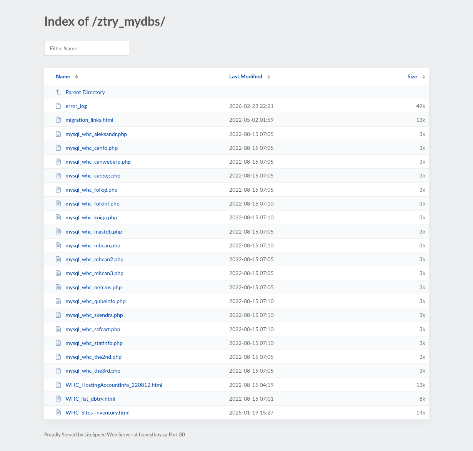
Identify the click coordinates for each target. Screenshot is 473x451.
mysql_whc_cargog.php (87, 175)
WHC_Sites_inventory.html (92, 412)
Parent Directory (80, 92)
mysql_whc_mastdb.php (88, 231)
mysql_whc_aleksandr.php (91, 134)
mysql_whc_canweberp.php (93, 161)
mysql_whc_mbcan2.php (89, 259)
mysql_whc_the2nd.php (88, 356)
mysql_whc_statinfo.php (89, 343)
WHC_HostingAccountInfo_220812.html (108, 384)
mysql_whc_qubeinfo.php (90, 301)
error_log (71, 106)
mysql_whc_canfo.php (86, 147)
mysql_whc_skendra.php (89, 315)
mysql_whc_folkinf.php (87, 203)
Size (412, 76)
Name (63, 76)
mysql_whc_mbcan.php (87, 245)
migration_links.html (84, 119)
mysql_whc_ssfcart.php (87, 329)
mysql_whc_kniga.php (86, 217)
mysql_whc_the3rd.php (87, 370)
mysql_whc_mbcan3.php (89, 273)
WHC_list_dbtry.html (85, 398)
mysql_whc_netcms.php (88, 287)
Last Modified (245, 76)
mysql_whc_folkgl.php (86, 189)
